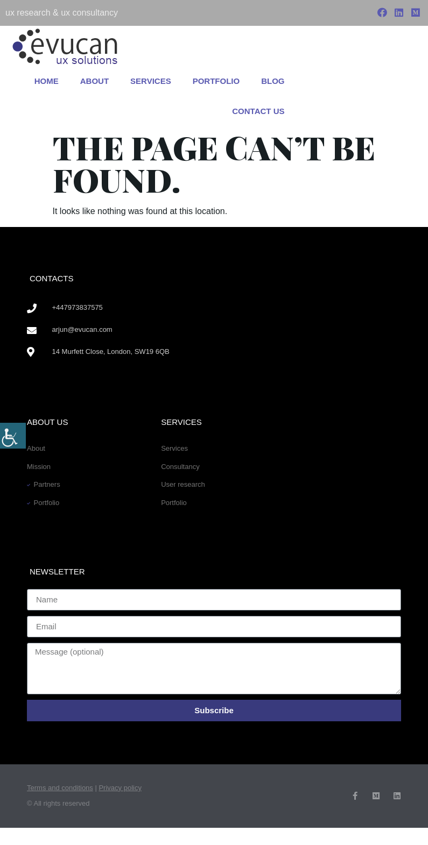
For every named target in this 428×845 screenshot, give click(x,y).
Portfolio (216, 81)
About (94, 81)
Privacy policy (120, 788)
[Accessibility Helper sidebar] (13, 436)
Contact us (258, 111)
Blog (272, 81)
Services (150, 81)
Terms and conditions (60, 788)
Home (46, 81)
